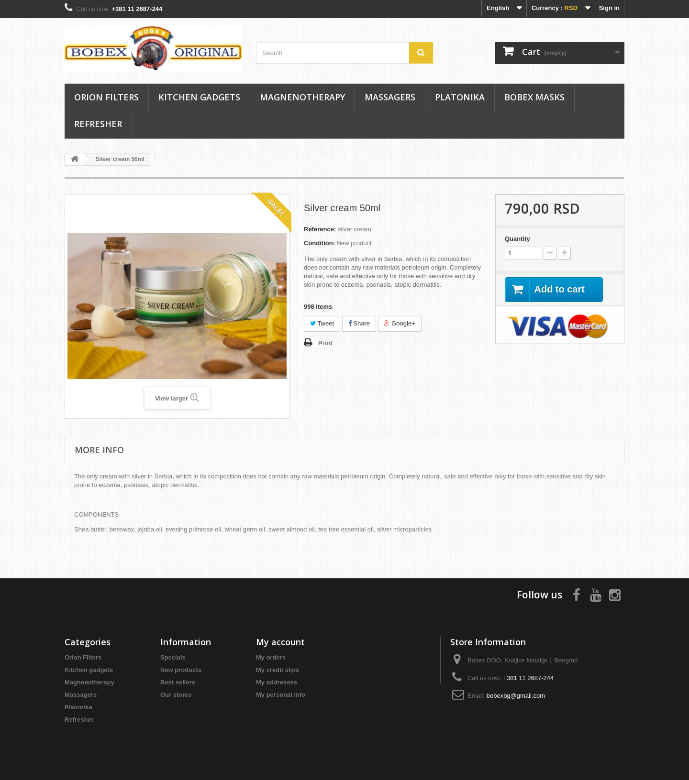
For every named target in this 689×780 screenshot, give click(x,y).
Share (359, 323)
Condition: (319, 243)
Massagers (390, 97)
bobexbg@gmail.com (516, 695)
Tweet (322, 323)
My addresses (276, 682)
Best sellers (177, 682)
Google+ (399, 323)
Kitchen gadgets (199, 97)
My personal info (280, 694)
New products (180, 669)
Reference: (320, 229)
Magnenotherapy (302, 97)
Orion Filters (106, 97)
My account (280, 642)
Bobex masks (534, 97)
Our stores (176, 694)
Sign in (609, 7)
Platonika (460, 97)
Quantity (517, 238)
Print (325, 343)
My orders (271, 657)
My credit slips (277, 669)
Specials (173, 657)
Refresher (98, 124)
